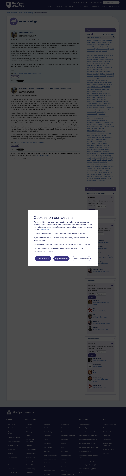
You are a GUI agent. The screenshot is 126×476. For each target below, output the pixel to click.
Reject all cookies (61, 259)
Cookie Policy (45, 230)
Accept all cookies (43, 259)
